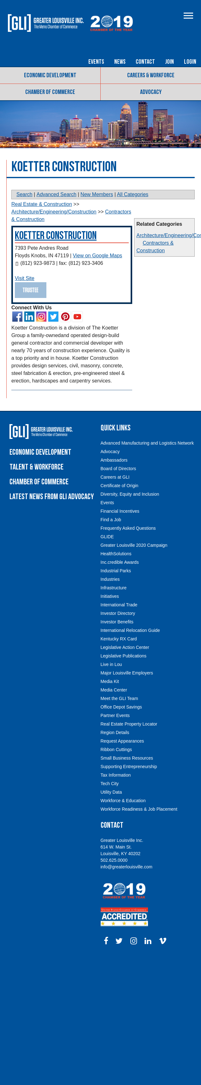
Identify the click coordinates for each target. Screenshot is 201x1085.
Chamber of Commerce (50, 92)
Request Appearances (122, 741)
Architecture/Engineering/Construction (53, 211)
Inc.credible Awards (120, 562)
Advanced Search (56, 194)
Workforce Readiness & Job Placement (139, 809)
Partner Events (115, 715)
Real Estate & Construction (41, 204)
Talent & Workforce (36, 467)
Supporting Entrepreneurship (129, 766)
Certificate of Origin (120, 485)
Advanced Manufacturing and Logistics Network (147, 443)
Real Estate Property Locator (129, 723)
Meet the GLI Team (119, 698)
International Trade (119, 604)
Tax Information (116, 775)
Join (169, 62)
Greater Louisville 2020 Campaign (134, 545)
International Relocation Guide (130, 630)
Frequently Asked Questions (128, 528)
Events (96, 62)
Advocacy (151, 92)
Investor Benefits (117, 621)
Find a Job (111, 519)
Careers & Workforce (150, 75)
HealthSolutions (116, 553)
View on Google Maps (97, 255)
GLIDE (107, 536)
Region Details (115, 732)
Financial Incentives (120, 511)
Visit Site (24, 278)
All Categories (132, 194)
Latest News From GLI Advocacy (51, 497)
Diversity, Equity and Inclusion (130, 494)
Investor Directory (118, 613)
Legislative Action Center (125, 647)
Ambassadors (114, 460)
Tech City (110, 783)
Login (190, 62)
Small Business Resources (127, 758)
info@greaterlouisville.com (126, 866)
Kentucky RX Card (119, 638)
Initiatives (110, 596)
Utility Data (111, 792)
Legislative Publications (124, 655)
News (120, 62)
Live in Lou (111, 664)
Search (24, 194)
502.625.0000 (114, 860)
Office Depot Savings (121, 706)
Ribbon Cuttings (116, 749)
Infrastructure (114, 587)
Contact (145, 62)
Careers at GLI (115, 477)
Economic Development (50, 75)
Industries (110, 579)
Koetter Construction (56, 235)
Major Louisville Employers (127, 672)
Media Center (114, 689)
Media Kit (110, 681)
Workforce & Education (123, 800)
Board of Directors (118, 468)
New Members (96, 194)
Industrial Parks (116, 570)
